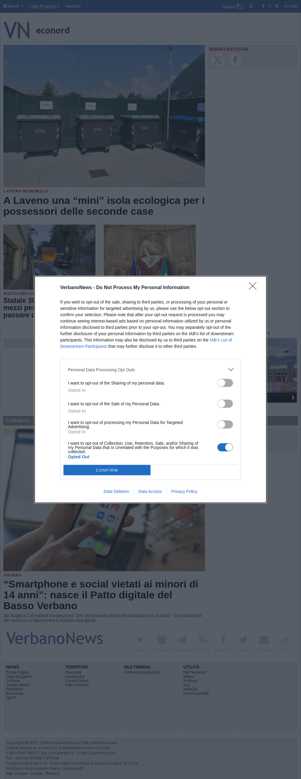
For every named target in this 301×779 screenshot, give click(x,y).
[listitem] (150, 369)
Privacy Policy (184, 491)
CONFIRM (107, 470)
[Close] (254, 288)
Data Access (150, 491)
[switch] (225, 383)
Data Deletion (116, 491)
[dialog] (150, 389)
